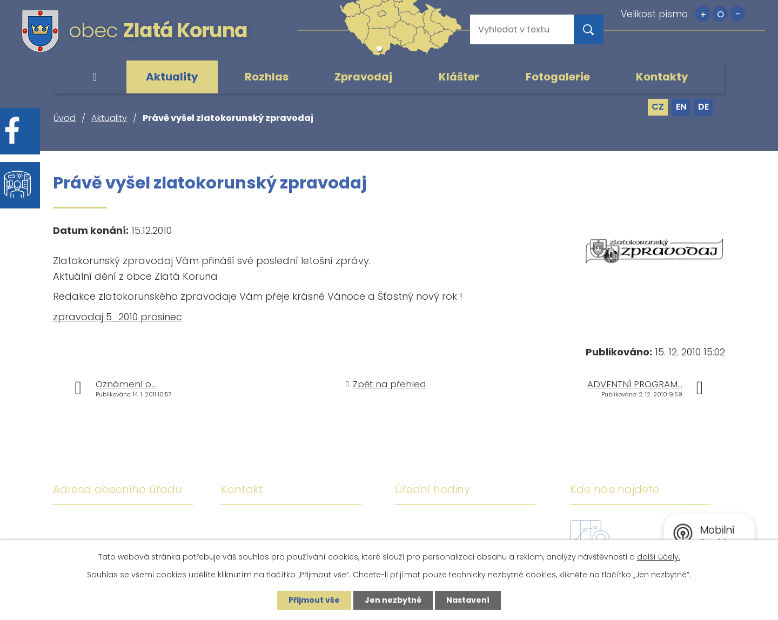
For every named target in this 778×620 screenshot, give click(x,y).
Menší (737, 14)
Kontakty (662, 76)
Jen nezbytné (393, 600)
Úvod (94, 77)
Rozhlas (267, 76)
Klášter (459, 76)
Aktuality (172, 76)
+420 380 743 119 (319, 524)
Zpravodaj (363, 76)
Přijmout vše (314, 600)
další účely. (658, 556)
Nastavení (467, 600)
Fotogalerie (558, 76)
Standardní (720, 14)
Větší (702, 14)
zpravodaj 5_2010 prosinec (117, 317)
